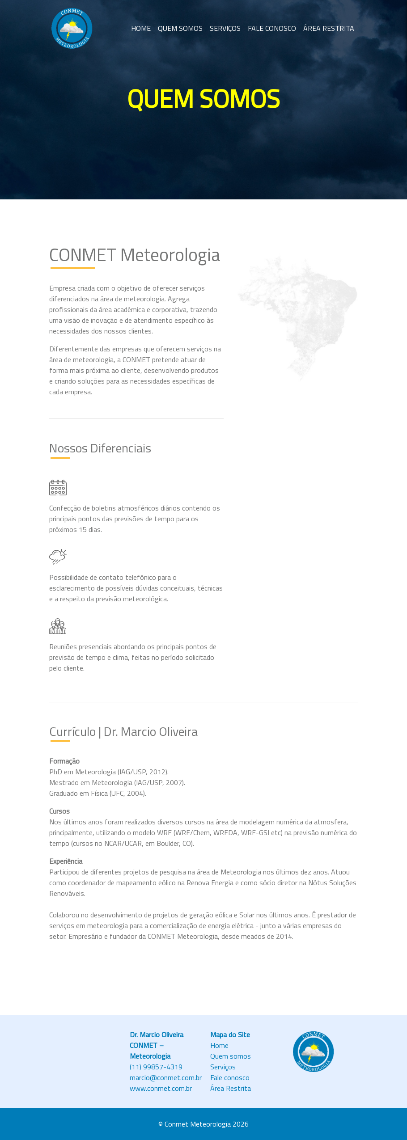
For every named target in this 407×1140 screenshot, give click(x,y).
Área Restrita (230, 1088)
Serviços (223, 1066)
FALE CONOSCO (272, 28)
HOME (141, 28)
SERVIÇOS (225, 28)
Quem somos (230, 1056)
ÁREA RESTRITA (328, 28)
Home (219, 1045)
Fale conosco (230, 1077)
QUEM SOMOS (180, 28)
